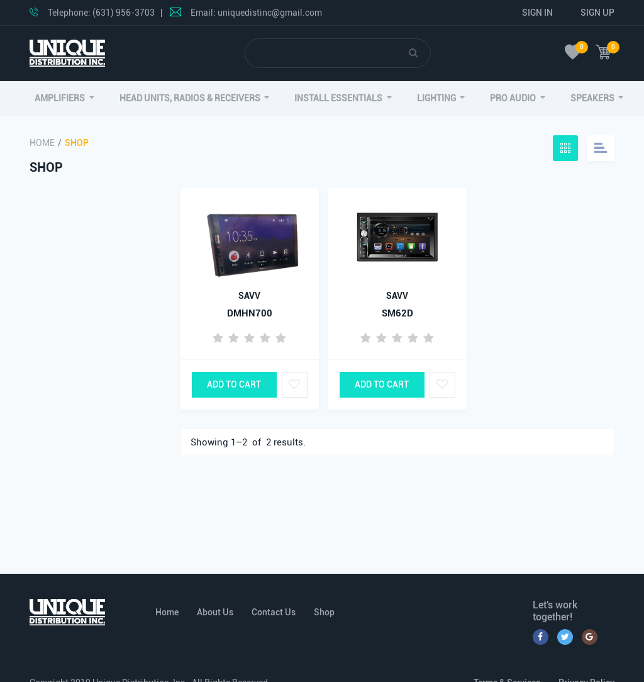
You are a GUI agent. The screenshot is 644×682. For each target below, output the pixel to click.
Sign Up (597, 13)
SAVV (249, 296)
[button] (64, 98)
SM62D (397, 313)
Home (42, 143)
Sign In (537, 13)
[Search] (327, 53)
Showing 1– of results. (248, 442)
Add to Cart (234, 384)
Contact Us (274, 612)
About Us (215, 612)
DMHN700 (249, 313)
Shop (324, 612)
